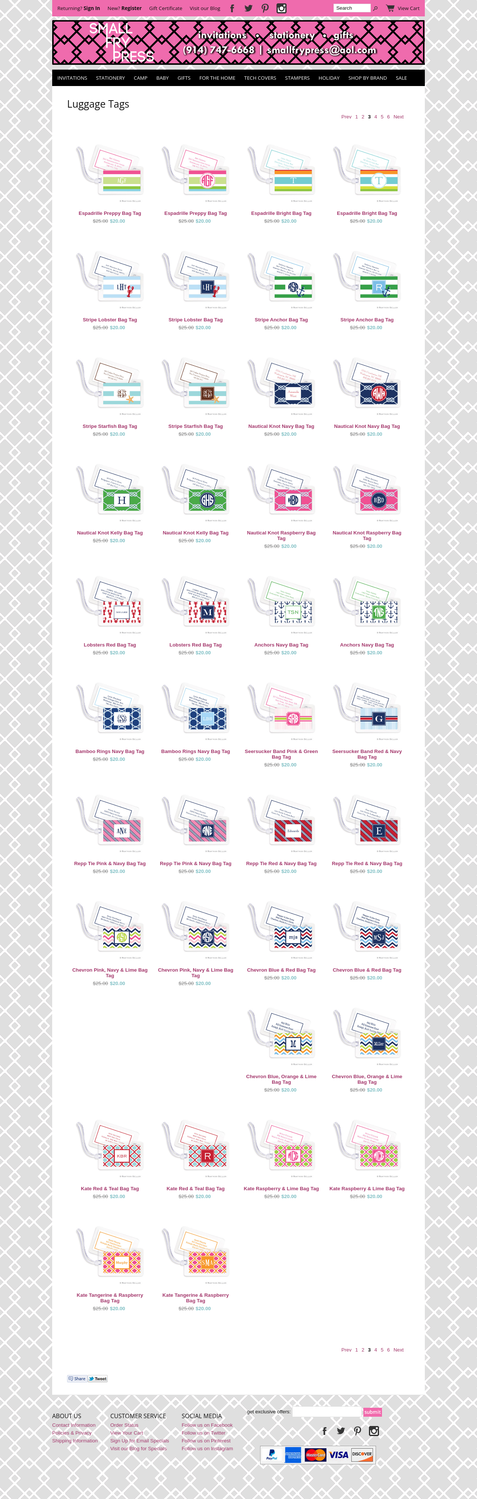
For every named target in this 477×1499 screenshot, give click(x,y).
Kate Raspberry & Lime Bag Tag (281, 1188)
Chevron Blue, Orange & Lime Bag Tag (281, 1079)
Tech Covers (260, 77)
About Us (66, 1416)
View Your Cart (126, 1433)
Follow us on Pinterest (205, 1441)
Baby (163, 77)
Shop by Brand (367, 77)
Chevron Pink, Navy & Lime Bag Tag (110, 972)
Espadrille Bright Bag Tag (281, 213)
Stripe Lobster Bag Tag (110, 320)
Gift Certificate (165, 8)
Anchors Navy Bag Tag (282, 645)
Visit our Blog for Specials (138, 1448)
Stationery (110, 77)
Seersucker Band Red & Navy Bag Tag (367, 754)
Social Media (201, 1416)
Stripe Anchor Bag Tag (281, 320)
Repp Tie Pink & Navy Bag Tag (110, 863)
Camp (141, 77)
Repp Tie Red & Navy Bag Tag (281, 863)
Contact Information (73, 1425)
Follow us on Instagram (207, 1448)
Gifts (183, 77)
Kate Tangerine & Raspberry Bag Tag (110, 1297)
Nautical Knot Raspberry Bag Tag (281, 535)
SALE (401, 77)
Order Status (124, 1425)
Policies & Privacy (72, 1433)
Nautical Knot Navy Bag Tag (282, 426)
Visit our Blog (205, 8)
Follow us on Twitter (203, 1433)
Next (399, 117)
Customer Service (138, 1416)
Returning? (78, 8)
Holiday (329, 77)
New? (125, 8)
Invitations (72, 77)
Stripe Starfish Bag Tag (110, 426)
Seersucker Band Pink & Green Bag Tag (281, 754)
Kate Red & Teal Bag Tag (110, 1188)
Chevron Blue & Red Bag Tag (281, 970)
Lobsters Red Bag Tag (110, 645)
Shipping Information (75, 1441)
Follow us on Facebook (207, 1425)
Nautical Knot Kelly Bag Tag (110, 533)
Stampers (297, 77)
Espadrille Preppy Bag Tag (110, 213)
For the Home (217, 77)
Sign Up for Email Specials (139, 1441)
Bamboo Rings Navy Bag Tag (110, 751)
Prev (346, 117)
